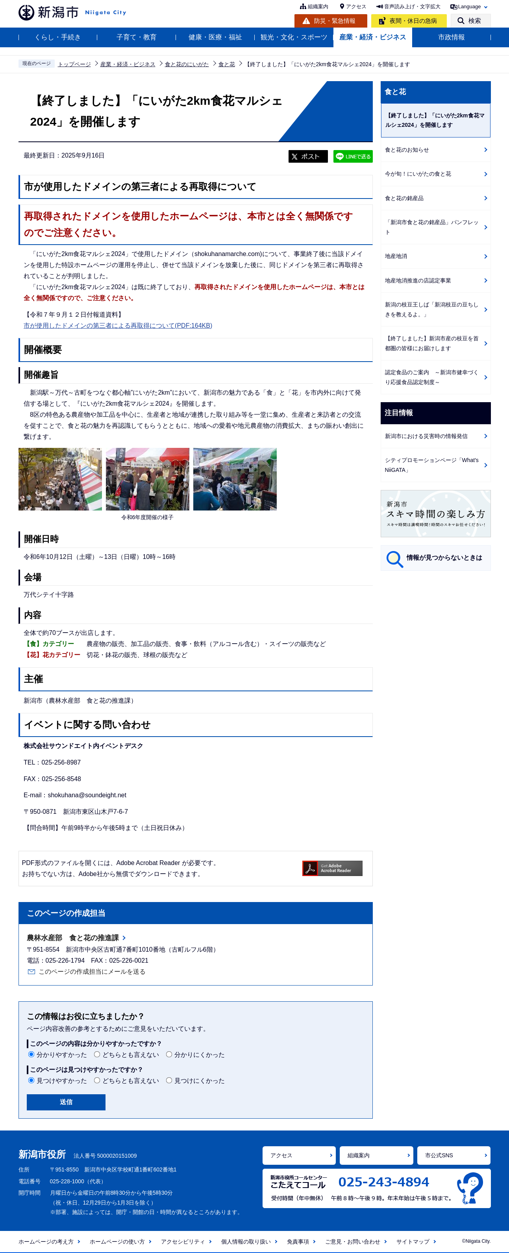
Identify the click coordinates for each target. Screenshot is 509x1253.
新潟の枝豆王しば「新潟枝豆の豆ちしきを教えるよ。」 (432, 309)
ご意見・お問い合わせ (352, 1241)
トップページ (74, 64)
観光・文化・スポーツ (294, 37)
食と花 (226, 64)
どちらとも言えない (130, 1054)
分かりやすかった (62, 1054)
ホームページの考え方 (46, 1241)
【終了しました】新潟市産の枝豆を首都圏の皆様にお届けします (432, 343)
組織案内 (318, 6)
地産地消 (396, 256)
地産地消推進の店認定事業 (418, 280)
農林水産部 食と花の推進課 (73, 938)
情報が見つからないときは (444, 557)
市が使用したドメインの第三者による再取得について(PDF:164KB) (118, 325)
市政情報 (451, 37)
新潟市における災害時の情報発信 (426, 436)
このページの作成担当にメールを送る (92, 971)
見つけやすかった (62, 1080)
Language (469, 6)
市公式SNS (439, 1155)
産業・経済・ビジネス (372, 37)
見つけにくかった (199, 1080)
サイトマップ (412, 1241)
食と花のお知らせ (407, 150)
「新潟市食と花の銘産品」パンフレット (432, 227)
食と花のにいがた (187, 64)
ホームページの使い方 (117, 1241)
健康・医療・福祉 (215, 37)
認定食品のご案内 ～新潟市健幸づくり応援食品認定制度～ (432, 377)
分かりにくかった (199, 1054)
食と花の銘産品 (404, 198)
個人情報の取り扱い (246, 1241)
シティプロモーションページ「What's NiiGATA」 (432, 465)
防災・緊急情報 (334, 20)
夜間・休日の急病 (413, 20)
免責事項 (298, 1241)
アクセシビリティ (183, 1241)
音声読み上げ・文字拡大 (412, 6)
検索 (474, 20)
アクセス (356, 6)
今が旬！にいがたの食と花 (418, 174)
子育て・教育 (137, 37)
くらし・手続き (57, 37)
